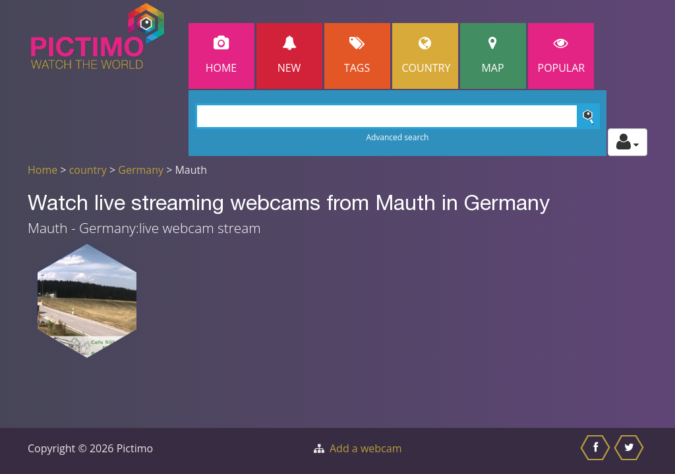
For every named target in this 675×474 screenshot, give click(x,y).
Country (426, 55)
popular (561, 55)
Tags (357, 55)
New (289, 55)
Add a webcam (365, 448)
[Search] (398, 116)
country (88, 170)
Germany (140, 170)
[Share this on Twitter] (630, 451)
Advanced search (397, 137)
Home (221, 55)
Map (493, 55)
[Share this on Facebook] (597, 451)
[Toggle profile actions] (627, 142)
